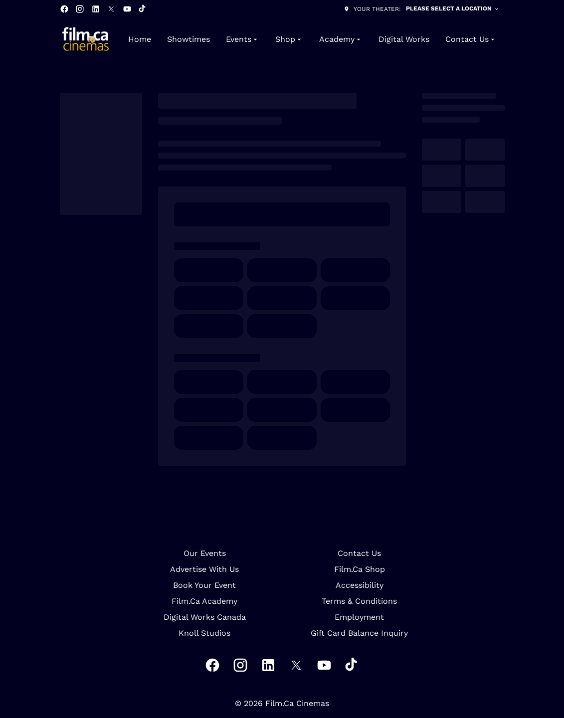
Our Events (205, 553)
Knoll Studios (204, 633)
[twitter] (111, 8)
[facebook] (64, 8)
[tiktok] (142, 8)
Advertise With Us (204, 569)
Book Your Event (204, 585)
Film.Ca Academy (204, 601)
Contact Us (359, 553)
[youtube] (127, 8)
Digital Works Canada (205, 617)
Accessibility (359, 585)
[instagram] (79, 8)
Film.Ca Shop (359, 569)
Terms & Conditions (359, 601)
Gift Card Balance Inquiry (359, 633)
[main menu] (312, 39)
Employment (359, 617)
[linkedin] (95, 8)
